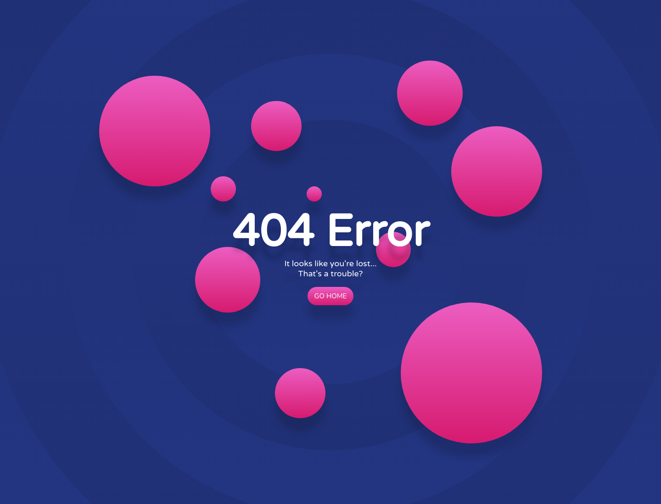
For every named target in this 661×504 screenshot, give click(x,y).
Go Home (330, 296)
